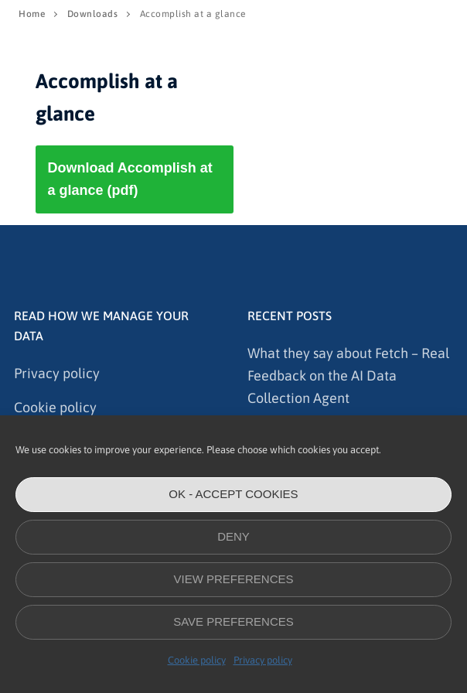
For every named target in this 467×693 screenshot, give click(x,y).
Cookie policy (197, 660)
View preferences (233, 578)
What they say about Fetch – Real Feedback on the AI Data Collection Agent (348, 375)
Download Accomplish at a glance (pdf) (129, 179)
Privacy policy (263, 660)
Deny (233, 536)
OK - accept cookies (233, 493)
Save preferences (233, 621)
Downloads (92, 14)
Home (32, 14)
